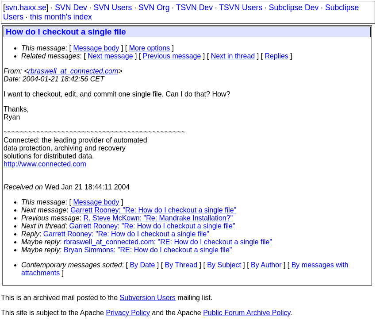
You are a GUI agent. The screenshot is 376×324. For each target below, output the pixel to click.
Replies (276, 56)
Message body (96, 48)
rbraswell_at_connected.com (73, 71)
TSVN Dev (194, 7)
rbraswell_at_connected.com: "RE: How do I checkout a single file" (168, 242)
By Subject (224, 265)
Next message (110, 56)
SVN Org (153, 7)
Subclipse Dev (293, 7)
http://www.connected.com (45, 164)
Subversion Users (148, 297)
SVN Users (112, 7)
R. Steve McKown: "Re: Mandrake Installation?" (158, 218)
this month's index (61, 16)
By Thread (181, 265)
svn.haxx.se (25, 7)
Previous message (172, 56)
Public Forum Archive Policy (246, 312)
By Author (266, 265)
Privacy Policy (128, 312)
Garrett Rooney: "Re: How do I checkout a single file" (153, 210)
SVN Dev (71, 7)
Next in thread (233, 56)
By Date (142, 265)
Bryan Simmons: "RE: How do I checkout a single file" (148, 250)
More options (149, 48)
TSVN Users (240, 7)
